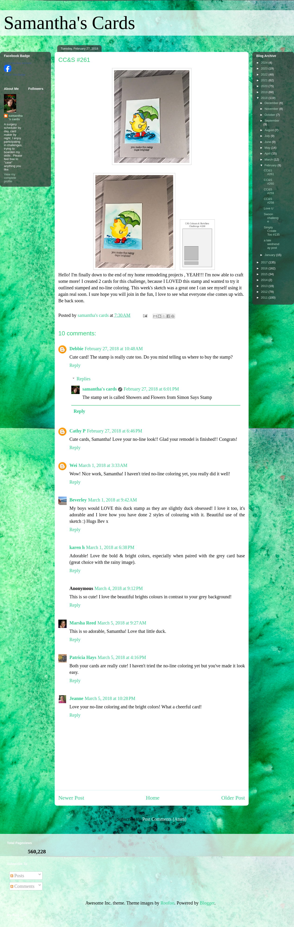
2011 (265, 297)
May (268, 147)
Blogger (207, 902)
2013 (265, 286)
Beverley (78, 499)
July (268, 136)
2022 (265, 74)
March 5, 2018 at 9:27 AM (121, 622)
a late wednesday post (271, 244)
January (270, 255)
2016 (265, 268)
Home (153, 798)
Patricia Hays (82, 657)
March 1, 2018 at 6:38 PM (110, 547)
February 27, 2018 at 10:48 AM (114, 348)
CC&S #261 (269, 172)
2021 (265, 80)
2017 (265, 262)
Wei (73, 465)
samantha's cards (99, 388)
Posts (17, 875)
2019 (265, 92)
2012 (265, 291)
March (269, 159)
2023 (265, 68)
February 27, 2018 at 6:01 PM (151, 388)
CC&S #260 (269, 181)
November (272, 108)
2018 (265, 98)
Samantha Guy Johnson (17, 63)
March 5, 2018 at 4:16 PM (122, 657)
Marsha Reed (82, 622)
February (271, 165)
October (270, 115)
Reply (75, 365)
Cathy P (77, 430)
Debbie (76, 348)
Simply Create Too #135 (272, 231)
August (270, 130)
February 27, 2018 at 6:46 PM (114, 430)
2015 (265, 274)
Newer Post (71, 798)
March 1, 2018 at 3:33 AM (102, 465)
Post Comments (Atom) (164, 819)
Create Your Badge (14, 74)
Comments (22, 886)
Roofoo (167, 902)
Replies (84, 378)
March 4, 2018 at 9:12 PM (118, 588)
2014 (265, 280)
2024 (265, 62)
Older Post (233, 798)
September (272, 120)
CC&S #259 (269, 191)
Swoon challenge (271, 217)
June (268, 142)
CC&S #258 (269, 200)
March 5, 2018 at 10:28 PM (110, 698)
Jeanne (76, 698)
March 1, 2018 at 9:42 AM (112, 499)
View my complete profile (10, 178)
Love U (268, 208)
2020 (265, 86)
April (268, 153)
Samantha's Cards (69, 23)
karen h (77, 547)
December (272, 103)
